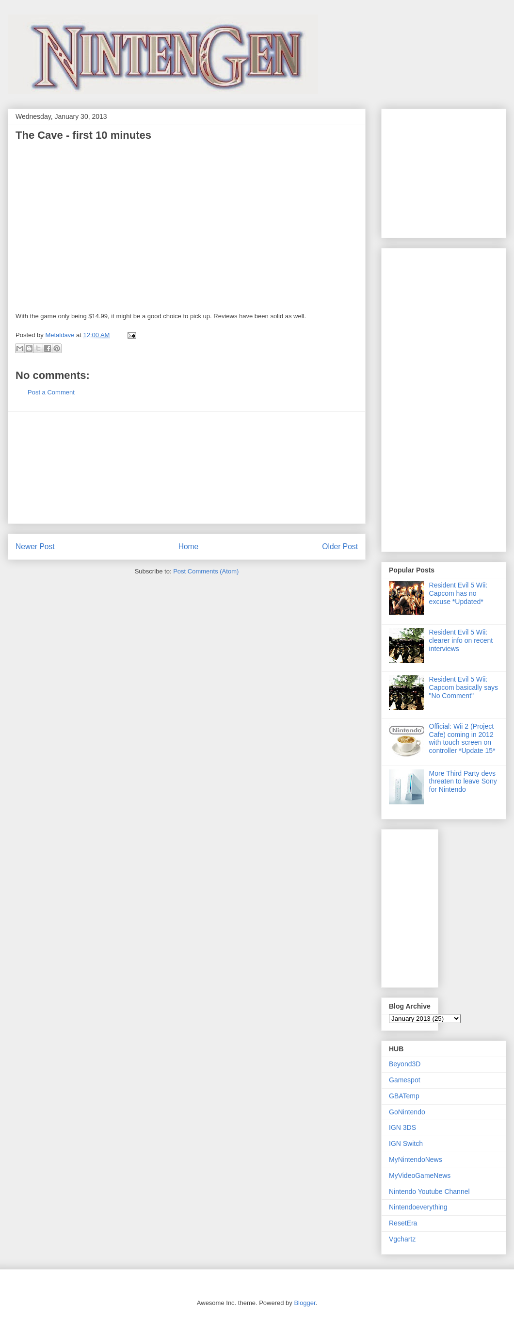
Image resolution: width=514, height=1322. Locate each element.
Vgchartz (402, 1239)
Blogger (304, 1302)
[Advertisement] (418, 171)
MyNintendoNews (415, 1159)
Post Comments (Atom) (206, 571)
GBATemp (404, 1096)
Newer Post (35, 546)
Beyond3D (404, 1064)
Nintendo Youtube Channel (429, 1191)
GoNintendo (407, 1112)
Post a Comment (51, 392)
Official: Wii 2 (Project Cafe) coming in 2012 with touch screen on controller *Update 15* (462, 738)
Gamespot (404, 1080)
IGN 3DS (402, 1127)
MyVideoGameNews (419, 1175)
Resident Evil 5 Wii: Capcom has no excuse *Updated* (458, 593)
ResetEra (403, 1223)
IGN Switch (406, 1143)
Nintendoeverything (418, 1207)
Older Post (340, 546)
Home (188, 546)
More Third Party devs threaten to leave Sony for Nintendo (463, 781)
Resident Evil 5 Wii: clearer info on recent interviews (461, 640)
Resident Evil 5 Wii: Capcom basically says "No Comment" (463, 687)
